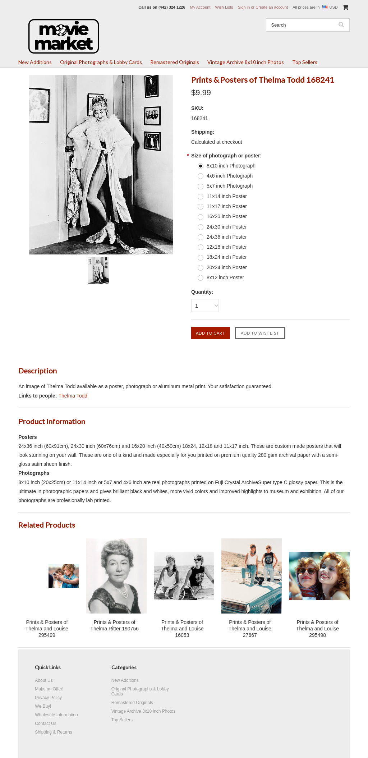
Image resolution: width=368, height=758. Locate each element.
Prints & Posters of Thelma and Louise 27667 (250, 628)
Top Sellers (304, 62)
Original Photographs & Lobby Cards (101, 62)
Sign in (244, 7)
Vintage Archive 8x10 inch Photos (245, 62)
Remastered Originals (174, 62)
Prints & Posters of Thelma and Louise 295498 (317, 628)
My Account (200, 7)
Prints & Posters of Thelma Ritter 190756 (114, 625)
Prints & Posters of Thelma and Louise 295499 (47, 628)
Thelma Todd (72, 396)
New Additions (35, 62)
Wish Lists (224, 7)
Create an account (272, 7)
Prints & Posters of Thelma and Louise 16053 (182, 628)
